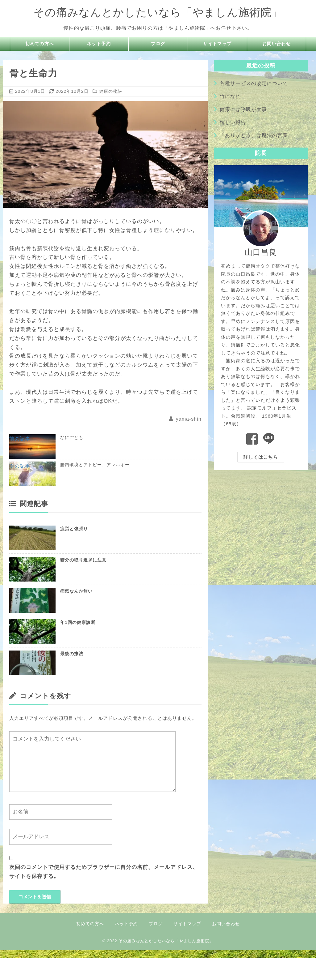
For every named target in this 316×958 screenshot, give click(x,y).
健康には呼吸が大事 (243, 109)
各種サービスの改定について (254, 83)
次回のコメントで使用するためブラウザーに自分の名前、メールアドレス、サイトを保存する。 (103, 879)
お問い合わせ (276, 44)
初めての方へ (39, 44)
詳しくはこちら (260, 457)
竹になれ (230, 96)
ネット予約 (99, 44)
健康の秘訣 (110, 91)
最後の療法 (71, 661)
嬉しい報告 (233, 122)
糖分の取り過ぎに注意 (83, 567)
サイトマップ (217, 44)
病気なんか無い (76, 599)
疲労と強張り (74, 536)
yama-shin (189, 419)
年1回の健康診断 (77, 630)
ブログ (158, 44)
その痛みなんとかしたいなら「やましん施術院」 (158, 12)
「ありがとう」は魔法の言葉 (254, 135)
